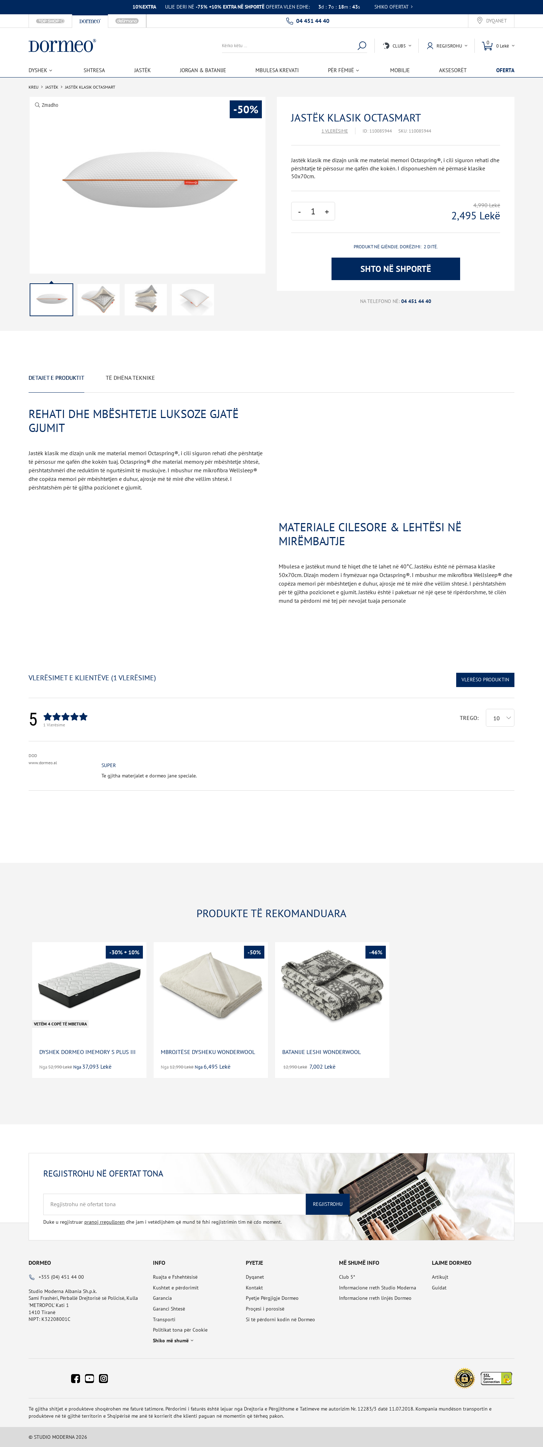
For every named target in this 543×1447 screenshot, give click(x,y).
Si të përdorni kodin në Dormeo (280, 1319)
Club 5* (347, 1277)
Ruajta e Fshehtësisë (175, 1277)
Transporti (164, 1319)
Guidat (439, 1287)
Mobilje (400, 70)
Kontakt (254, 1287)
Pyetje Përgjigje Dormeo (272, 1298)
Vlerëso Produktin (485, 679)
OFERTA (505, 70)
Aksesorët (453, 70)
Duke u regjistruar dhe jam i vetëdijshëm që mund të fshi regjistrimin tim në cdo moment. (162, 1222)
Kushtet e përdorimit (176, 1287)
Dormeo (40, 1262)
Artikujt (440, 1277)
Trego (468, 717)
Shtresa (94, 70)
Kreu (34, 87)
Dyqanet (496, 21)
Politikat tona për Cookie (180, 1330)
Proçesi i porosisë (265, 1309)
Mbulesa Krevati (277, 70)
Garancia (162, 1298)
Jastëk (142, 70)
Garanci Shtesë (169, 1309)
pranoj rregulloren (104, 1222)
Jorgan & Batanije (203, 70)
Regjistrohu (328, 1204)
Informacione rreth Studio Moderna (377, 1287)
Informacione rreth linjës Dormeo (375, 1298)
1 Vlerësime (335, 131)
